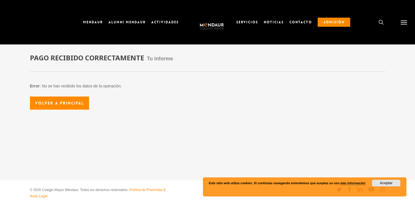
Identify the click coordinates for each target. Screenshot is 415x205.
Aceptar (386, 183)
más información (352, 183)
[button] (403, 22)
